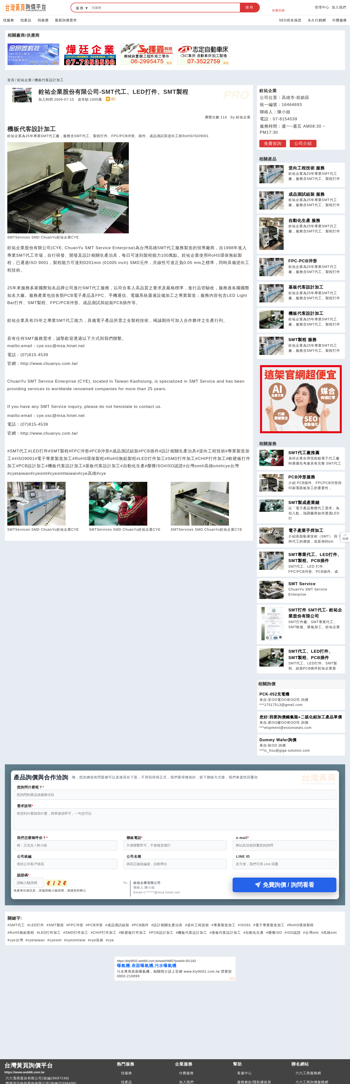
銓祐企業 (24, 80)
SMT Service (302, 584)
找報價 (43, 20)
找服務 (8, 20)
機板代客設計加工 (306, 313)
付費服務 (339, 20)
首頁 (11, 80)
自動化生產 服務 (305, 220)
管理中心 (322, 7)
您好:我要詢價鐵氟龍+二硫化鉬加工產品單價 (301, 717)
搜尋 (249, 7)
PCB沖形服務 (302, 477)
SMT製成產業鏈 (304, 502)
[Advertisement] (175, 1022)
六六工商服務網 (308, 1076)
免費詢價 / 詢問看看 (284, 887)
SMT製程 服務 (303, 339)
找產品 (25, 20)
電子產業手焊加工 (306, 530)
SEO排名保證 (290, 20)
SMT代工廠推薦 (304, 452)
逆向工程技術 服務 (307, 168)
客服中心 (244, 1076)
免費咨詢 (272, 143)
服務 (80, 8)
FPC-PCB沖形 (303, 261)
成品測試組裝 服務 (307, 194)
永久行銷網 (317, 20)
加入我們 (339, 7)
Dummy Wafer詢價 (278, 740)
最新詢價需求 (66, 20)
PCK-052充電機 (275, 694)
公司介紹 (303, 143)
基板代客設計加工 (306, 287)
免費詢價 (278, 7)
